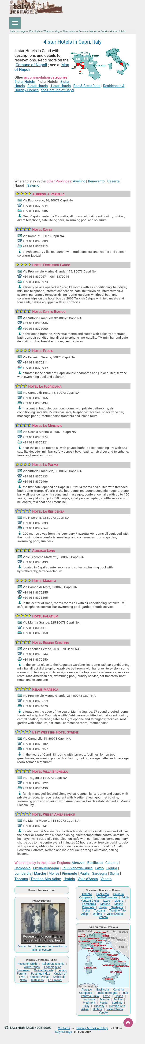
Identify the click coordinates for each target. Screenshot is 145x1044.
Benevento (96, 181)
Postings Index (40, 973)
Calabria (112, 863)
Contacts (64, 1028)
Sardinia (117, 1002)
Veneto (106, 879)
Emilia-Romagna (46, 868)
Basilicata (95, 863)
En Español (55, 980)
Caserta (113, 181)
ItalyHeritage (63, 1031)
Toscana (21, 879)
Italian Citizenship (53, 963)
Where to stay (51, 31)
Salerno (33, 185)
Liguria (111, 868)
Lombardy (89, 999)
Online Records (43, 970)
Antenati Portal (39, 977)
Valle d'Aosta (88, 879)
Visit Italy (34, 31)
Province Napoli (87, 31)
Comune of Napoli (31, 64)
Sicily (86, 1006)
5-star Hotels (25, 81)
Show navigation (15, 23)
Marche (40, 873)
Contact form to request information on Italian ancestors (42, 948)
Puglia (84, 873)
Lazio (99, 868)
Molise (54, 873)
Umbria (69, 879)
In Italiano (37, 980)
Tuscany (99, 1006)
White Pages (32, 967)
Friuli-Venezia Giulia (77, 868)
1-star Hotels (60, 86)
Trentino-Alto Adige (45, 879)
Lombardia (23, 873)
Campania (69, 31)
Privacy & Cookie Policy (92, 1028)
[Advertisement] (73, 130)
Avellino (79, 181)
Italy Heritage (18, 31)
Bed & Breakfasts (86, 86)
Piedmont (89, 1002)
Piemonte (69, 873)
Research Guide (27, 963)
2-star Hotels (37, 86)
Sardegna (99, 873)
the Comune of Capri (57, 90)
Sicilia (114, 873)
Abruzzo (78, 863)
